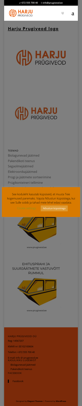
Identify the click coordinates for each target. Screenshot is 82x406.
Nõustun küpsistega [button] (54, 208)
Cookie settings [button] (26, 208)
